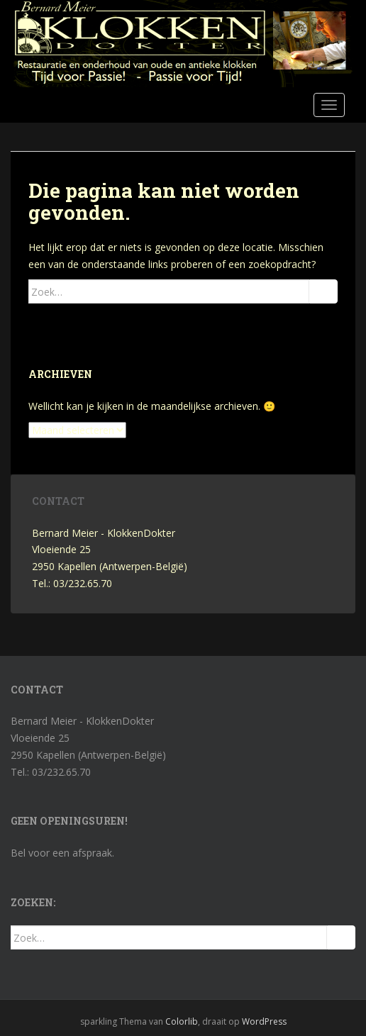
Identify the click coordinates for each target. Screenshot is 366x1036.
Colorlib (181, 1021)
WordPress (264, 1021)
